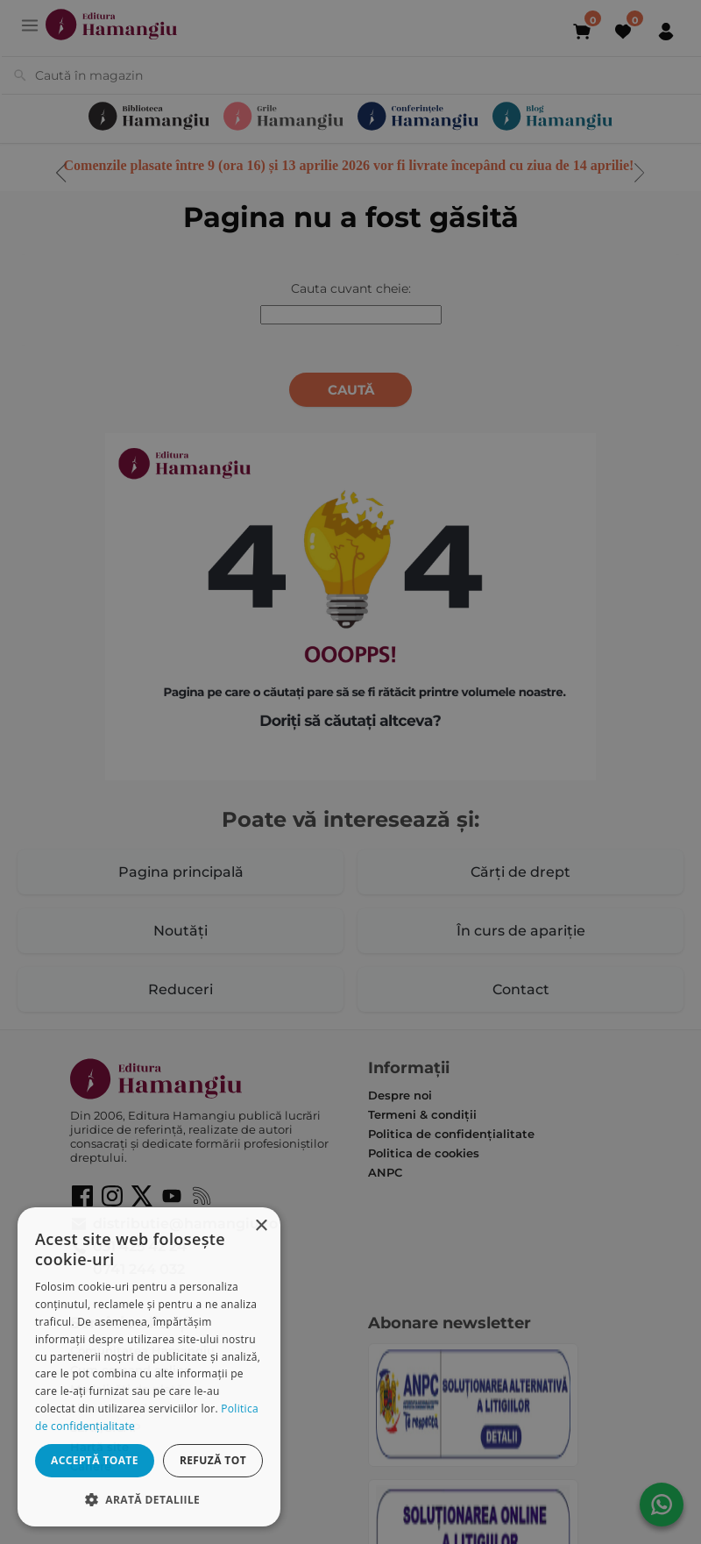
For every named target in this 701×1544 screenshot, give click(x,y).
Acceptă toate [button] (94, 1460)
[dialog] (149, 1366)
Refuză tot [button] (213, 1460)
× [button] (260, 1226)
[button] (149, 1499)
